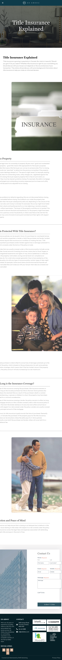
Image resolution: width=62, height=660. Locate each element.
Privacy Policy (56, 658)
